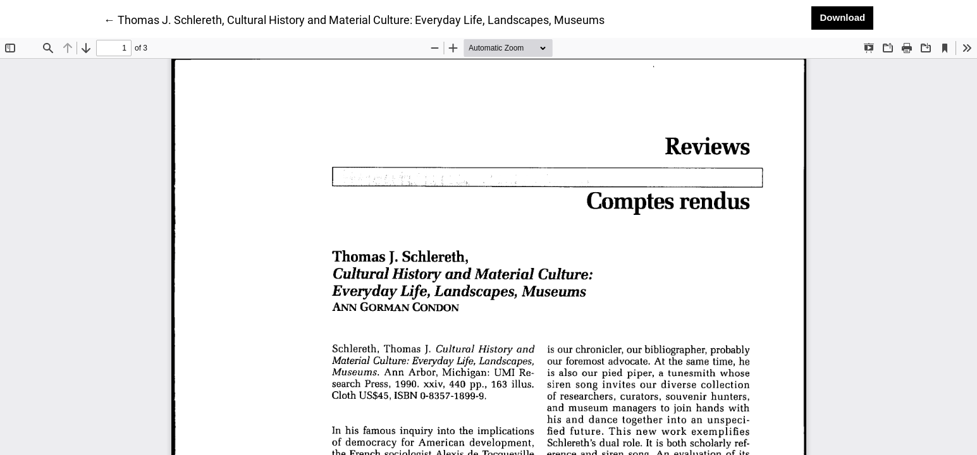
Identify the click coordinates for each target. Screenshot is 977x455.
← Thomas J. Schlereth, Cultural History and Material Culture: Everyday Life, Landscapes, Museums (354, 19)
